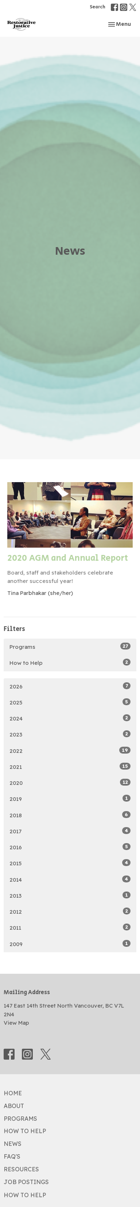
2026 (70, 686)
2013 (70, 895)
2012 (70, 911)
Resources (21, 1169)
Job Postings (26, 1182)
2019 (70, 798)
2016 (70, 847)
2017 (70, 831)
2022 (70, 750)
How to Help (70, 662)
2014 (70, 879)
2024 (70, 718)
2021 (70, 766)
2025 (70, 702)
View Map (16, 1022)
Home (13, 1093)
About (14, 1105)
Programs (70, 646)
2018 (70, 815)
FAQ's (12, 1156)
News (13, 1143)
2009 (70, 944)
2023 (70, 734)
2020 (70, 782)
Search (97, 7)
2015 (70, 863)
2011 (70, 927)
